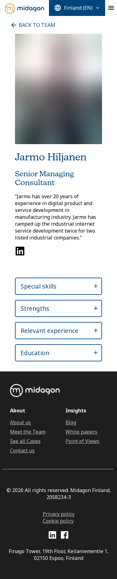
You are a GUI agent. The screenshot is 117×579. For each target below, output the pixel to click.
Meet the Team (28, 431)
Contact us (22, 450)
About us (20, 422)
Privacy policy (59, 514)
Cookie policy (58, 520)
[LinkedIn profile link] (52, 536)
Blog (71, 422)
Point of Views (82, 441)
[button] (53, 286)
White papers (81, 431)
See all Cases (25, 441)
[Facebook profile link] (65, 536)
